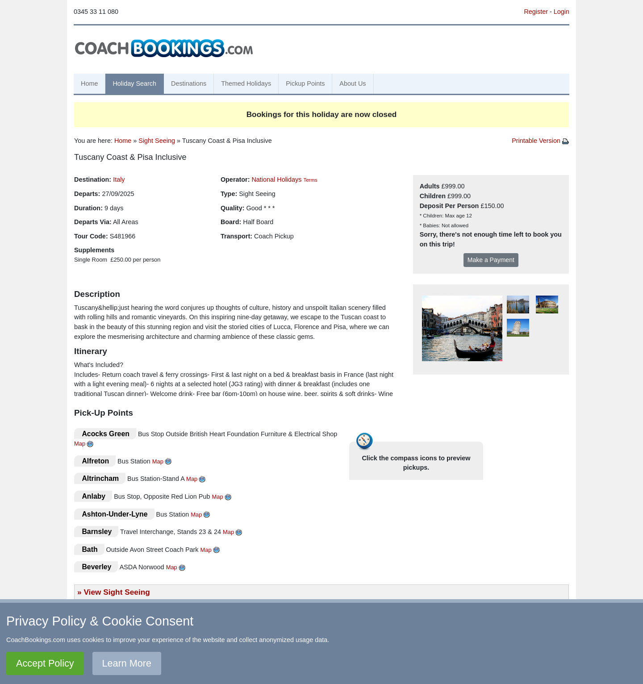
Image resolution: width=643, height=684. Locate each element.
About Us (352, 83)
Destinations (188, 83)
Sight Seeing (156, 140)
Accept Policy (45, 663)
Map (79, 443)
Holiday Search (134, 83)
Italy (119, 179)
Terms (310, 180)
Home (89, 83)
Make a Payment (491, 259)
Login (561, 11)
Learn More (126, 663)
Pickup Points (305, 83)
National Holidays (276, 179)
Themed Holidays (246, 83)
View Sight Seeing (117, 592)
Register (536, 11)
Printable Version (540, 140)
